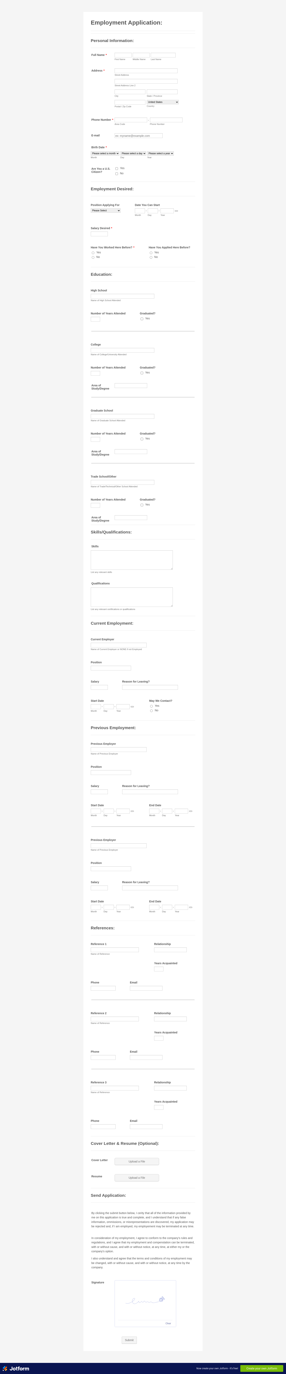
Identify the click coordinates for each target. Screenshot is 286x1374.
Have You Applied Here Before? (169, 247)
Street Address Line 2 (125, 85)
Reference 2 (98, 1013)
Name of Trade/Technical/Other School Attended (114, 486)
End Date (155, 805)
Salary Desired (101, 228)
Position (96, 662)
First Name (120, 59)
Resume (96, 1176)
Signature (97, 1282)
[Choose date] (176, 211)
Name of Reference (100, 954)
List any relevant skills (101, 572)
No (122, 173)
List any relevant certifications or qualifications (113, 609)
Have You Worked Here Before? (112, 247)
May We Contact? (160, 700)
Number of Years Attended (108, 313)
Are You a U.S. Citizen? (100, 170)
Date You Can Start (147, 205)
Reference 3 (98, 1082)
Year (149, 157)
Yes (122, 168)
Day (122, 157)
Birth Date (99, 147)
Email (133, 982)
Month (94, 157)
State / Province (154, 96)
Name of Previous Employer (104, 754)
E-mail (95, 135)
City (116, 96)
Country (151, 106)
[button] (137, 1161)
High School (99, 290)
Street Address (122, 75)
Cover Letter (99, 1160)
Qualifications (100, 583)
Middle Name (139, 59)
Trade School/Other (103, 476)
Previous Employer (103, 743)
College (96, 344)
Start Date (97, 700)
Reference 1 (98, 944)
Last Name (156, 59)
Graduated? (148, 313)
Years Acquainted (165, 963)
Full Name (99, 54)
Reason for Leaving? (136, 681)
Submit (129, 1340)
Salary (95, 681)
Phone (95, 982)
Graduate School (102, 410)
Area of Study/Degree (100, 387)
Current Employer (102, 639)
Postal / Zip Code (123, 106)
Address (97, 70)
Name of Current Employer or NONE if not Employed (116, 649)
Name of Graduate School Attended (108, 420)
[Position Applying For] (106, 210)
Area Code (120, 124)
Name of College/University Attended (109, 354)
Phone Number (102, 119)
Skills (95, 546)
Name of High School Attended (106, 300)
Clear (168, 1323)
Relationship (162, 944)
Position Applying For (105, 205)
